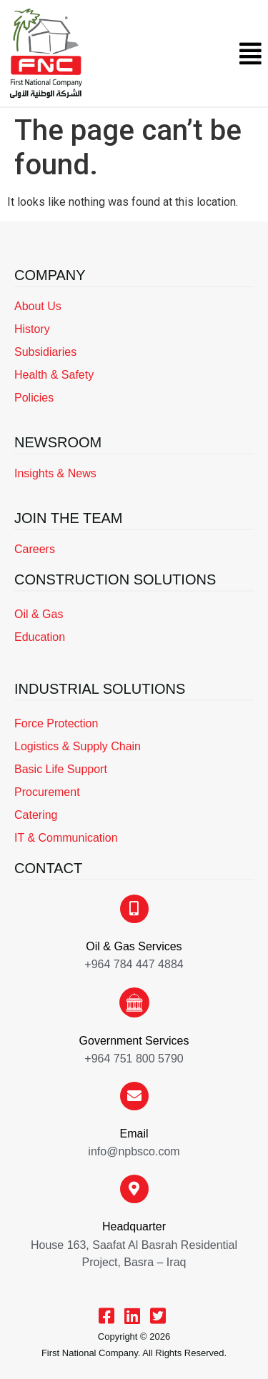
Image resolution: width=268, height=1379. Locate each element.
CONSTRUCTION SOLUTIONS (115, 579)
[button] (250, 53)
